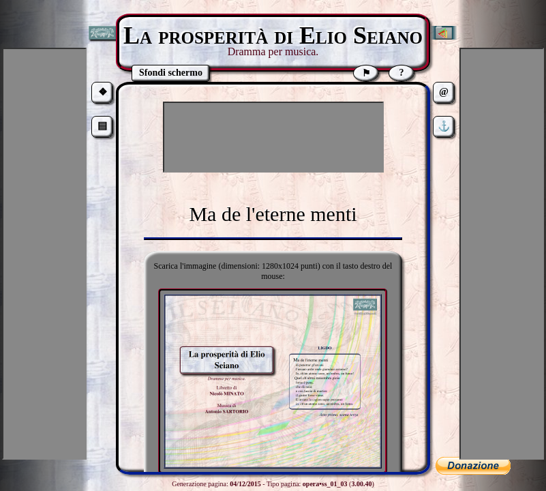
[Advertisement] (273, 137)
